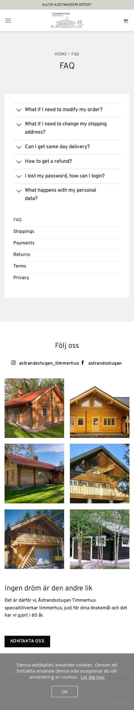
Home (61, 54)
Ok (65, 691)
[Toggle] (19, 110)
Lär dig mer (93, 677)
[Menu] (8, 20)
